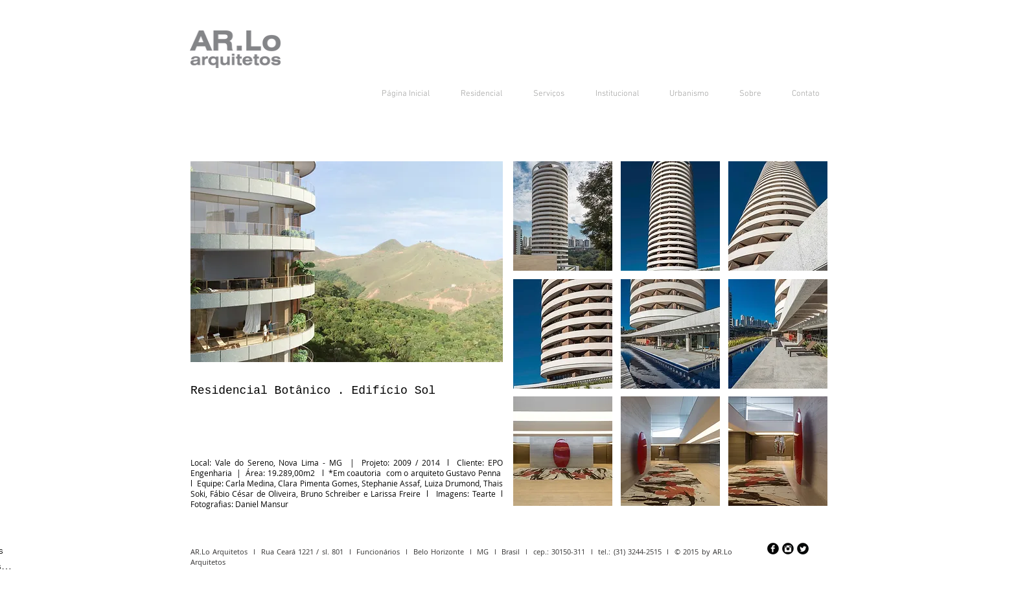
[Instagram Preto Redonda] (788, 548)
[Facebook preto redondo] (773, 548)
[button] (562, 216)
